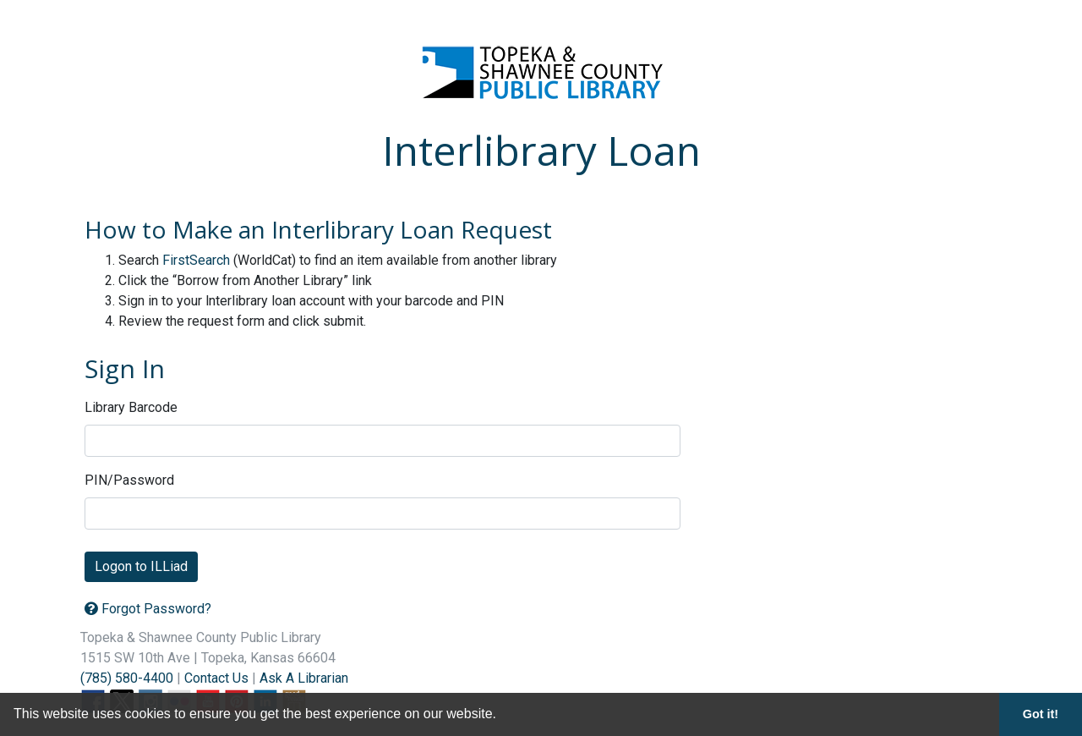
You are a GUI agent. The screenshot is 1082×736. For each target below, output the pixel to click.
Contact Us (216, 678)
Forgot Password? (148, 609)
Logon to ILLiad (141, 566)
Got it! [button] (1040, 714)
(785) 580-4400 (126, 678)
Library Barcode (131, 407)
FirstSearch (196, 260)
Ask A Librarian (304, 678)
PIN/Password (129, 480)
